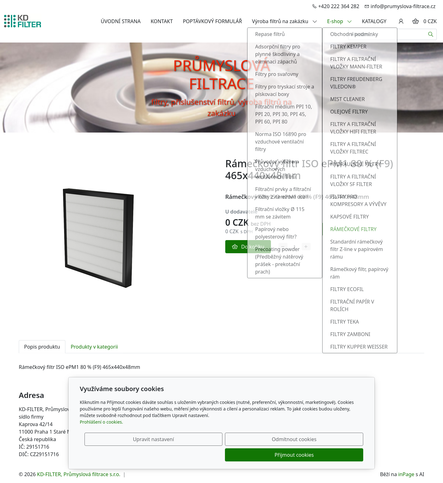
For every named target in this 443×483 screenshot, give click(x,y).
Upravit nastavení (207, 454)
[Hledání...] (386, 34)
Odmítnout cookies (270, 454)
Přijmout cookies (333, 454)
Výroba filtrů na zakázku (284, 21)
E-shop (339, 21)
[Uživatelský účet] (401, 21)
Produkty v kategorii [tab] (94, 346)
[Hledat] (431, 34)
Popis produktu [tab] (42, 346)
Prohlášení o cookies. (101, 437)
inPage (406, 474)
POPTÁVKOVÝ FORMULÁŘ (212, 21)
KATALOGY (374, 21)
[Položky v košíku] (415, 21)
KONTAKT (161, 21)
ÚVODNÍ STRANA (120, 21)
